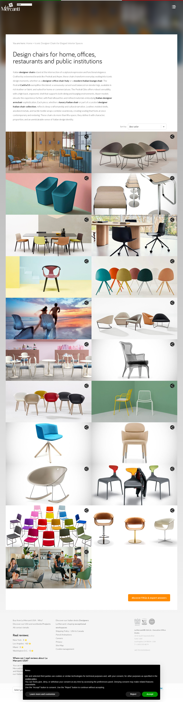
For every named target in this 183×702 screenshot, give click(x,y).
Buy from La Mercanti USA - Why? (28, 620)
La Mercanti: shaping (71, 626)
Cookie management (65, 649)
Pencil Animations (64, 634)
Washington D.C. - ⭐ (23, 650)
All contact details (21, 627)
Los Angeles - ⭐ (22, 643)
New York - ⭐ (20, 640)
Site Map (60, 645)
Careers (59, 638)
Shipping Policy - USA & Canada (70, 631)
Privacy (59, 642)
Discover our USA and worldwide (32, 624)
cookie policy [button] (30, 684)
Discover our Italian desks (72, 620)
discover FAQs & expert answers (149, 597)
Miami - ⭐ (18, 647)
